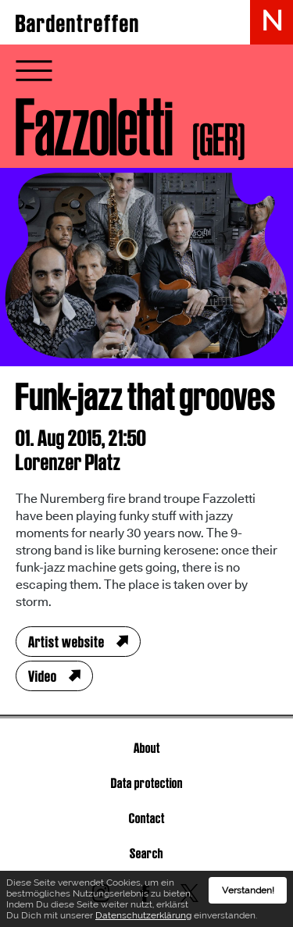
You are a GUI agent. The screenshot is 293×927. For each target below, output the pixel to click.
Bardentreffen (78, 23)
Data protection (147, 783)
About (147, 748)
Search (146, 853)
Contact (147, 818)
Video (42, 676)
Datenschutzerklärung (143, 915)
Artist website (66, 642)
